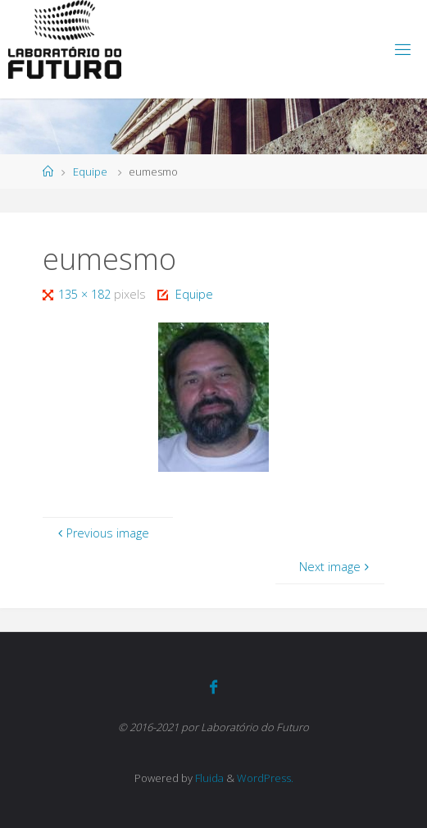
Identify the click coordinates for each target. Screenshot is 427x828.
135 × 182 (86, 294)
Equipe (90, 171)
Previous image (101, 533)
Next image (335, 566)
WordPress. (265, 778)
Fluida (208, 778)
